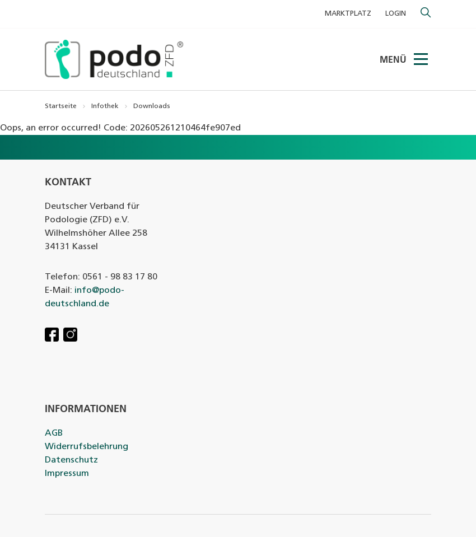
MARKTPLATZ (348, 13)
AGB (54, 433)
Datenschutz (71, 460)
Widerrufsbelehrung (86, 446)
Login (395, 13)
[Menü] (421, 59)
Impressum (67, 473)
